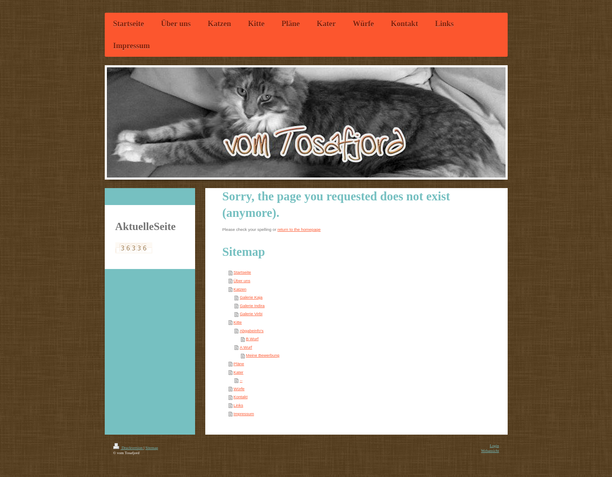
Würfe (238, 388)
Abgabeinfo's (251, 330)
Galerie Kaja (251, 297)
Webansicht (490, 451)
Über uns (241, 280)
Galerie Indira (252, 305)
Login (494, 446)
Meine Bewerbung (262, 355)
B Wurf (252, 338)
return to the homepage (299, 229)
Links (238, 405)
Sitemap (151, 448)
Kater (238, 372)
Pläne (238, 363)
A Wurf (246, 347)
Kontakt (240, 396)
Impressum (243, 413)
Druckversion (128, 448)
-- (241, 380)
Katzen (239, 289)
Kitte (237, 322)
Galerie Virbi (251, 313)
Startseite (242, 272)
